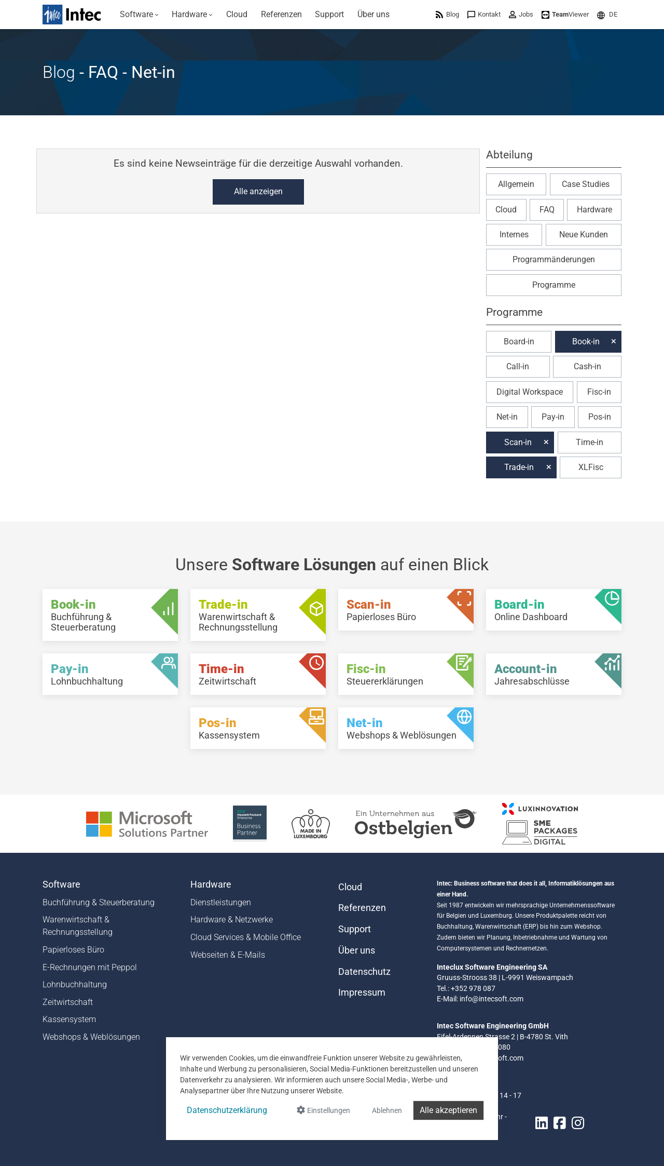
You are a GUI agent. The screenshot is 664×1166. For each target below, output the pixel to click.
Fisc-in (599, 392)
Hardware (594, 210)
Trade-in (519, 467)
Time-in (589, 442)
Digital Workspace (529, 392)
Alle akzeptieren (448, 1110)
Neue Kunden (583, 234)
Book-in (586, 341)
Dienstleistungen (220, 902)
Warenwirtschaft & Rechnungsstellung (78, 926)
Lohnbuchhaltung (75, 984)
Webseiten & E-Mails (227, 955)
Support (354, 929)
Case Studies (586, 184)
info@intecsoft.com (491, 999)
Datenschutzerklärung (227, 1110)
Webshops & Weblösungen (91, 1037)
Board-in (519, 341)
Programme (553, 285)
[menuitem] (139, 14)
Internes (514, 234)
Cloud (506, 210)
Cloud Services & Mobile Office (245, 937)
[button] (607, 14)
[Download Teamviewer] (565, 14)
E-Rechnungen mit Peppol (90, 967)
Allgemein (516, 184)
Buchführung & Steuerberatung (99, 902)
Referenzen (362, 908)
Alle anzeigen (258, 191)
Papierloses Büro (73, 950)
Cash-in (587, 366)
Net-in (507, 417)
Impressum (361, 992)
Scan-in (518, 442)
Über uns (356, 950)
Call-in (517, 366)
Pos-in (599, 417)
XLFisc (590, 467)
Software (61, 884)
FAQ (547, 210)
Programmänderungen (554, 259)
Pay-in (553, 417)
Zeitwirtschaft (68, 1002)
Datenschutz (364, 972)
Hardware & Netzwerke (231, 919)
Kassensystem (69, 1019)
